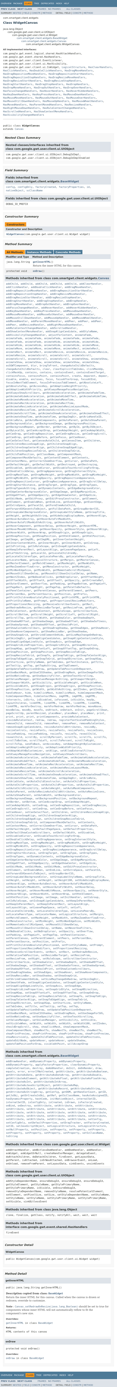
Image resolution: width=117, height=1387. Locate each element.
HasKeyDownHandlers (16, 94)
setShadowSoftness (66, 965)
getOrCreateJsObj (32, 1095)
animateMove (90, 345)
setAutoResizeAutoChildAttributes (51, 791)
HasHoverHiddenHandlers (82, 91)
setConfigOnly (15, 1122)
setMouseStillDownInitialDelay (27, 928)
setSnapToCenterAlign (20, 999)
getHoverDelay (43, 525)
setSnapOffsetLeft (37, 992)
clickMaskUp (95, 369)
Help (66, 3)
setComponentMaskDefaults (57, 822)
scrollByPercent (51, 737)
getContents (80, 457)
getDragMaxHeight (42, 474)
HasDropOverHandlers (77, 87)
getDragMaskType (17, 474)
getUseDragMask (64, 672)
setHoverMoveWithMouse (44, 890)
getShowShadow (77, 631)
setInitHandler (70, 897)
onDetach (66, 709)
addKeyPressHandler (47, 311)
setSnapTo (75, 996)
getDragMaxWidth (68, 474)
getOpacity (72, 580)
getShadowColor (60, 617)
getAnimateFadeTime (91, 392)
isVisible (77, 699)
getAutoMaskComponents (40, 420)
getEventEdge (72, 501)
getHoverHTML (88, 525)
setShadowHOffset (91, 962)
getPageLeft (98, 583)
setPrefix (58, 941)
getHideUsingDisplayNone (67, 515)
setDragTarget (47, 853)
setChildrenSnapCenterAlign (57, 815)
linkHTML (35, 703)
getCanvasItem (71, 440)
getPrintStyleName (18, 600)
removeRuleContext (91, 723)
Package (17, 3)
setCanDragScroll (17, 808)
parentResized (36, 713)
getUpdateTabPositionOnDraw (25, 668)
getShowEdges (79, 628)
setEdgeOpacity (38, 863)
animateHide (52, 341)
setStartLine (62, 1002)
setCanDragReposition (64, 805)
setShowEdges (42, 972)
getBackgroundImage (48, 423)
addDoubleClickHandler (46, 287)
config (10, 187)
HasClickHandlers (15, 70)
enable (23, 379)
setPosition (40, 941)
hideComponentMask (90, 692)
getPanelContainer (18, 590)
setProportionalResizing (70, 948)
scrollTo (70, 737)
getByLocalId (15, 430)
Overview (6, 3)
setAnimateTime (45, 778)
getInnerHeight (48, 542)
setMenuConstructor (19, 921)
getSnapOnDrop (88, 648)
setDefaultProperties (78, 829)
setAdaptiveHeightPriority (24, 747)
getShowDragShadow (55, 628)
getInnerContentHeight (68, 539)
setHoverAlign (15, 883)
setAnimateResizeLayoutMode (69, 767)
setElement (13, 870)
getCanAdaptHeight (65, 430)
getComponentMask (69, 454)
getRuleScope (62, 610)
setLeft (62, 907)
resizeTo (56, 733)
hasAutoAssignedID (94, 1095)
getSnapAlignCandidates (44, 638)
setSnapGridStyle (57, 989)
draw (98, 1068)
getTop (28, 665)
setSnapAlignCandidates (44, 982)
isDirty (29, 699)
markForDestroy (31, 706)
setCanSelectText (36, 812)
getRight (91, 607)
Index (59, 3)
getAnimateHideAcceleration (25, 396)
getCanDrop (13, 437)
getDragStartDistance (20, 484)
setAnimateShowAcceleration (57, 774)
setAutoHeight (50, 788)
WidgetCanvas (15, 234)
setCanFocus (84, 808)
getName (92, 573)
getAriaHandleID (90, 416)
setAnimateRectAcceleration (54, 764)
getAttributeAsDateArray (52, 1074)
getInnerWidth (71, 542)
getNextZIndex (15, 577)
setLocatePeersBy (82, 910)
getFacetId (35, 505)
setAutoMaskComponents (78, 788)
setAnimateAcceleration (22, 757)
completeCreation (17, 1068)
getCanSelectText (17, 440)
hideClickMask (43, 692)
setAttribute (42, 1105)
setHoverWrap (60, 893)
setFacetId (92, 870)
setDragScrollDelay (92, 849)
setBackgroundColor (67, 795)
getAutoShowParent (93, 420)
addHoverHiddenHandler (81, 307)
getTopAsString (45, 665)
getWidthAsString (59, 689)
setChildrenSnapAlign (20, 815)
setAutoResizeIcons (91, 791)
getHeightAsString (34, 515)
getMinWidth (42, 570)
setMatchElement (17, 917)
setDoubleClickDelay (20, 839)
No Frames (54, 9)
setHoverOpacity (74, 890)
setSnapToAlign (95, 996)
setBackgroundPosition (50, 798)
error (21, 1071)
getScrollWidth (37, 617)
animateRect (71, 348)
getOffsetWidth (16, 580)
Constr (36, 13)
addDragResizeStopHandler (63, 297)
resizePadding (15, 733)
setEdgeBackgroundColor (72, 856)
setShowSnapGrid (65, 975)
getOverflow (39, 583)
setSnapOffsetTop (64, 992)
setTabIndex (14, 1006)
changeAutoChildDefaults (77, 365)
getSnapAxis (54, 641)
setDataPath (89, 825)
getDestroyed (66, 464)
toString (12, 1136)
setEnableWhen (33, 870)
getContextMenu (16, 461)
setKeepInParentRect (80, 900)
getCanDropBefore (35, 437)
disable (11, 379)
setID (9, 1126)
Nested (17, 13)
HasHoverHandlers (51, 91)
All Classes (73, 9)
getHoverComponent (18, 525)
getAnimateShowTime (19, 416)
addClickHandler (17, 287)
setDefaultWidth (64, 832)
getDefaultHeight (17, 464)
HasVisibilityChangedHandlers (23, 114)
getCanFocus (58, 437)
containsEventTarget (90, 372)
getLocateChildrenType (21, 556)
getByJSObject (91, 426)
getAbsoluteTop (16, 386)
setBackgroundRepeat (83, 798)
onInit (79, 709)
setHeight (12, 880)
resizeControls (16, 730)
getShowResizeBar (53, 631)
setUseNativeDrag (17, 1016)
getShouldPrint (67, 624)
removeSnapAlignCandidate (23, 726)
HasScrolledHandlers (17, 111)
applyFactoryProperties (51, 1064)
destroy (37, 1068)
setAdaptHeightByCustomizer (82, 744)
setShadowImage (16, 965)
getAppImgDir (67, 416)
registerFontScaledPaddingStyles (81, 720)
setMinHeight (44, 921)
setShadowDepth (66, 962)
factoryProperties (71, 187)
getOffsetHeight (92, 577)
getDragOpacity (41, 478)
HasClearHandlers (100, 67)
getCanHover (77, 437)
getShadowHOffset (17, 621)
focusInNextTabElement (21, 382)
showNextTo (41, 1030)
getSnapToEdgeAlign (19, 658)
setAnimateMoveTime (19, 764)
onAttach (51, 709)
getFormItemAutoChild (60, 505)
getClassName (45, 454)
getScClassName (69, 1095)
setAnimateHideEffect (20, 761)
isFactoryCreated (89, 1102)
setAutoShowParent (18, 795)
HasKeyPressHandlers (46, 94)
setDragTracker (70, 1122)
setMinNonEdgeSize (68, 921)
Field (26, 13)
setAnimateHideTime (51, 761)
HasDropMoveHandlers (17, 87)
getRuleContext (16, 610)
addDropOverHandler (76, 304)
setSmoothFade (15, 982)
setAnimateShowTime (19, 778)
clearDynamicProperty (85, 1064)
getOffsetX (36, 580)
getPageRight (34, 587)
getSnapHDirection (84, 645)
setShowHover (63, 972)
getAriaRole (14, 420)
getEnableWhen (33, 501)
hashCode (41, 1098)
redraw (39, 720)
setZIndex (99, 1023)
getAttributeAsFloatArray (88, 1078)
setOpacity (66, 931)
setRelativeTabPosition (22, 955)
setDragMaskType (17, 842)
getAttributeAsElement (21, 1078)
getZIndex (80, 689)
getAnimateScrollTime (20, 413)
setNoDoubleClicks (18, 931)
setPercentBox (81, 938)
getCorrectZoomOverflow (45, 461)
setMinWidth (92, 921)
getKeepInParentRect (20, 549)
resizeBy (90, 726)
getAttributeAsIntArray (50, 1081)
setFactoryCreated (96, 1122)
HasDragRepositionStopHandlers (24, 77)
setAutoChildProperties (79, 781)
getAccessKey (38, 386)
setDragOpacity (41, 846)
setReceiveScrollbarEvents (24, 951)
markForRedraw (53, 706)
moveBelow (12, 709)
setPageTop (50, 934)
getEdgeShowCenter (63, 495)
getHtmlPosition (93, 536)
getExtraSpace (15, 505)
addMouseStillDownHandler (23, 317)
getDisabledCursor (37, 467)
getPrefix (80, 594)
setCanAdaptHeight (77, 801)
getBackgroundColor (19, 423)
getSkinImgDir (15, 638)
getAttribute (65, 1071)
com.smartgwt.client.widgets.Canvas (43, 41)
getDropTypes (88, 484)
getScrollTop (15, 617)
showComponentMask (75, 1026)
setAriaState (15, 781)
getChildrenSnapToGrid (63, 450)
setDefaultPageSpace (46, 829)
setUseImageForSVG (90, 1013)
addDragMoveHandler (78, 287)
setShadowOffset (40, 965)
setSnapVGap (42, 1002)
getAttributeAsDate (19, 1074)
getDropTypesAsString (20, 488)
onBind (10, 1105)
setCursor (71, 825)
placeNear (55, 713)
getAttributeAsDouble (86, 1074)
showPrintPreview (17, 1033)
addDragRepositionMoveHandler (26, 290)
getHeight (12, 515)
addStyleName (88, 331)
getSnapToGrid (44, 658)
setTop (61, 1006)
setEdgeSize (87, 863)
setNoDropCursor (45, 931)
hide (28, 692)
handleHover (14, 692)
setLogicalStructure (73, 914)
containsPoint (37, 375)
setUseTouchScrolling (78, 1016)
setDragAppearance (49, 839)
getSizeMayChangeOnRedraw (83, 634)
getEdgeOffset (15, 495)
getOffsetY (54, 580)
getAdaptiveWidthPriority (23, 389)
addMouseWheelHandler (86, 317)
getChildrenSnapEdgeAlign (64, 447)
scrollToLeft (38, 740)
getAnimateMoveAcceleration (25, 399)
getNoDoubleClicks (40, 577)
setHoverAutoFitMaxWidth (76, 883)
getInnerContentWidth (20, 542)
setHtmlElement (82, 893)
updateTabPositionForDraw (23, 1043)
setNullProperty (17, 1129)
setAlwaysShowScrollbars (70, 754)
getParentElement (70, 590)
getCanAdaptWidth (92, 430)
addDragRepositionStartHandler (71, 290)
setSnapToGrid (77, 999)
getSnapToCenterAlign (91, 655)
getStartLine (15, 662)
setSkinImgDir (88, 979)
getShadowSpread (17, 624)
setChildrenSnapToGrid (21, 822)
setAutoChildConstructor (43, 781)
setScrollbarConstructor (80, 958)
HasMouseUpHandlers (56, 101)
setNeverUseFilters (78, 928)
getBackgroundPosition (80, 423)
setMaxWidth (59, 917)
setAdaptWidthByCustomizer (24, 750)
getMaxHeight (66, 563)
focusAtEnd (88, 379)
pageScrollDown (97, 709)
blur (34, 365)
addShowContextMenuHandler (24, 331)
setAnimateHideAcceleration (90, 757)
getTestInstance (77, 662)
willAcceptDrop (78, 1043)
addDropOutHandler (47, 304)
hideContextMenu (45, 696)
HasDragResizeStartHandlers (22, 80)
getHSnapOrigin (58, 532)
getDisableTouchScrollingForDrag (75, 467)
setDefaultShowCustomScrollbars (28, 832)
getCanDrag (13, 433)
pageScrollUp (15, 713)
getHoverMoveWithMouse (21, 529)
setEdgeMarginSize (83, 859)
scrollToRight (84, 740)
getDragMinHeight (94, 474)
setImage (37, 897)
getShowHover (100, 628)
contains (31, 372)
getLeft (93, 549)
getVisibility (41, 682)
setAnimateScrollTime (20, 774)
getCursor (71, 461)
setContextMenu (16, 825)
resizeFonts (37, 730)
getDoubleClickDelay (20, 471)
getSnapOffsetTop (64, 648)
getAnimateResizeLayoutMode (69, 406)
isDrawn (70, 1102)
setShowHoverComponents (91, 972)
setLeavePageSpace (41, 907)
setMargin (96, 914)
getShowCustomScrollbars (23, 628)
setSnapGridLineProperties (24, 989)
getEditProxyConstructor (62, 498)
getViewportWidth (17, 682)
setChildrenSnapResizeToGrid (64, 818)
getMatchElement (43, 563)
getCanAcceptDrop (38, 430)
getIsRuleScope (38, 546)
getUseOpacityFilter (46, 675)
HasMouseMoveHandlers (17, 97)
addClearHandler (90, 283)
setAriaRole (87, 778)
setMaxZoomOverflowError (87, 917)
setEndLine (53, 870)
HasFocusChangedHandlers (20, 91)
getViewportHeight (83, 679)
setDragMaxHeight (42, 842)
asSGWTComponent (17, 365)
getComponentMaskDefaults (23, 457)
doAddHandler (54, 1068)
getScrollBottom (17, 614)
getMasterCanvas (87, 559)
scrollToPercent (61, 740)
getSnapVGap (93, 658)
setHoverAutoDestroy (42, 883)
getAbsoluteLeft (90, 382)
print (100, 713)
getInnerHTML (42, 261)
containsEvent (63, 372)
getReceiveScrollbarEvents (61, 604)
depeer (102, 375)
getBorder (43, 426)
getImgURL (27, 539)
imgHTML (64, 696)
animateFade (83, 335)
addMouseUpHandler (56, 317)
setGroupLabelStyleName (66, 876)
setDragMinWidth (17, 846)
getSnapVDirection (69, 658)
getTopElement (68, 665)
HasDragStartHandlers (17, 84)
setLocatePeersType (19, 914)
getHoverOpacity (51, 529)
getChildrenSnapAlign (61, 443)
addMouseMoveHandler (20, 314)
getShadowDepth (83, 617)
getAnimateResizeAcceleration (26, 406)
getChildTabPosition (20, 454)
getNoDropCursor (67, 577)
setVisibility (68, 1019)
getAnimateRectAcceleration (25, 403)
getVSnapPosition (89, 686)
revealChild (87, 733)
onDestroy (24, 1105)
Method (47, 13)
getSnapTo (43, 655)
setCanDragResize (94, 805)
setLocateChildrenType (52, 910)
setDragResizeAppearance (59, 849)
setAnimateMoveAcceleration (87, 761)
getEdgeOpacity (38, 495)
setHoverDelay (84, 887)
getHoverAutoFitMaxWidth (54, 519)
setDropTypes (88, 853)
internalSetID (85, 1098)
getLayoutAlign (47, 549)
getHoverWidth (15, 532)
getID (102, 1091)
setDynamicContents (40, 856)
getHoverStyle (74, 529)
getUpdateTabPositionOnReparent (69, 668)
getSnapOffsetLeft (37, 648)
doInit (70, 1068)
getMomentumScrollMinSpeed (71, 570)
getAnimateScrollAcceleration (58, 409)
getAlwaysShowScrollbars (23, 392)
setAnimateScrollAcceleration (58, 771)
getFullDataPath (59, 508)
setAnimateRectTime (89, 764)
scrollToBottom (16, 740)
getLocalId (38, 553)
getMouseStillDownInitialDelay (62, 573)
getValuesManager (17, 679)
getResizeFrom (72, 607)
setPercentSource (17, 941)
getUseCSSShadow (40, 672)
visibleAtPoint (54, 1043)
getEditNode (14, 498)
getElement (89, 498)
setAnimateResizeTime (20, 771)
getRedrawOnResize (18, 607)
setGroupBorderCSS (60, 873)
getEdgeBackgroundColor (84, 488)
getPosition (62, 594)
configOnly (25, 187)
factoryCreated (45, 187)
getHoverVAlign (97, 529)
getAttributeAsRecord (53, 1088)
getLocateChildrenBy (62, 553)
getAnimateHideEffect (61, 396)
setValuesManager (17, 1019)
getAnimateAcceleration (59, 392)
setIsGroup (91, 897)
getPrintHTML (70, 597)
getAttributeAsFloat (54, 1078)
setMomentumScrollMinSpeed (24, 924)
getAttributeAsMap (65, 1085)
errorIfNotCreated (40, 1071)
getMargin (66, 559)
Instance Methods (39, 252)
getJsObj (12, 1095)
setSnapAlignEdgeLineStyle (24, 985)
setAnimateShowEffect (94, 774)
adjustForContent (60, 335)
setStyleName (82, 1002)
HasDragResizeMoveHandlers (67, 77)
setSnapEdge (73, 985)
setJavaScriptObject (30, 1126)
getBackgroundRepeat (20, 426)
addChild (12, 283)
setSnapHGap (14, 992)
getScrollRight (88, 614)
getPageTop (53, 587)
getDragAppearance (49, 471)
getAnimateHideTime (92, 396)
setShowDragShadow (18, 972)
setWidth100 (81, 1023)
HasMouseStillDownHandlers (21, 101)
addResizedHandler (31, 324)
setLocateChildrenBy (20, 910)
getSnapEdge (73, 641)
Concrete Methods (68, 252)
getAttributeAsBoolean (91, 1071)
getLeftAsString (17, 553)
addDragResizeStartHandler (24, 297)
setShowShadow (41, 975)
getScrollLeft (65, 614)
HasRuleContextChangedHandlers (64, 108)
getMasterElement (17, 563)
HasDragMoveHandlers (79, 70)
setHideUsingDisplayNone (92, 880)
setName (56, 928)
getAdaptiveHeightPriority (68, 386)
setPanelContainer (72, 934)
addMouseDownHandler (77, 311)
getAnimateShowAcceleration (57, 413)
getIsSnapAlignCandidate (68, 546)
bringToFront (48, 365)
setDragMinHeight (94, 842)
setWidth (35, 1023)
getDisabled (14, 467)
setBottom (28, 801)
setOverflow (84, 931)
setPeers (63, 938)
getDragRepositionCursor (23, 481)
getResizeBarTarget (47, 607)
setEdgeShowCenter (63, 863)
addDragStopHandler (50, 300)
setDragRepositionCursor (23, 849)
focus (49, 379)
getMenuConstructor (56, 566)
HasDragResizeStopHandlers (62, 80)
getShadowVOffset (42, 624)
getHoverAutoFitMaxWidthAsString (28, 522)
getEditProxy (34, 498)
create (76, 375)
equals (10, 1071)
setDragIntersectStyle (80, 839)
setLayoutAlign (78, 904)
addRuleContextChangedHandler (26, 328)
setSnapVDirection (18, 1002)
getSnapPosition (17, 651)
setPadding (13, 934)
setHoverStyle (97, 890)
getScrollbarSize (85, 610)
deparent (90, 375)
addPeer (70, 321)
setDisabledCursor (18, 835)
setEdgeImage (59, 859)
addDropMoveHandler (19, 304)
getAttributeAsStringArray (24, 1091)
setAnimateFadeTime (54, 757)
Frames (42, 9)
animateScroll (37, 355)
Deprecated (47, 3)
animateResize (53, 352)
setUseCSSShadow (40, 1013)
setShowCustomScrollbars (73, 968)
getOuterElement (17, 583)
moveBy (26, 709)
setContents (86, 822)
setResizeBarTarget (54, 955)
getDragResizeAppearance (59, 481)
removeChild (14, 723)
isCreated (55, 1102)
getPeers (91, 590)
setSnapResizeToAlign (20, 996)
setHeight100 (63, 880)
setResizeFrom (80, 955)
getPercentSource (39, 594)
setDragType (68, 853)
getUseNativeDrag (17, 675)
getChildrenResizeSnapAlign (25, 443)
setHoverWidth (38, 893)
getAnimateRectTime (60, 403)
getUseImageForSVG (90, 672)
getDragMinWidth (17, 478)
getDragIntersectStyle (80, 471)
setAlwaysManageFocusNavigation (28, 754)
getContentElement (56, 457)
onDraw (37, 271)
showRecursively (17, 1037)
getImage (12, 539)
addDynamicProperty (42, 1061)
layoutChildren (16, 703)
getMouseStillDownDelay (22, 573)
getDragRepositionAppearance (74, 478)
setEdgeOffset (15, 863)
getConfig (52, 1091)
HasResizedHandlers (78, 104)
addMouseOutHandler (50, 314)
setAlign (51, 750)
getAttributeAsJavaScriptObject (28, 1085)
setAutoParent (15, 791)
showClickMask (50, 1026)
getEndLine (53, 501)
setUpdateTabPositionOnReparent (69, 1009)
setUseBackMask (16, 1013)
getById (74, 426)
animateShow (80, 358)
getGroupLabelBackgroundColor (26, 512)
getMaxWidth (86, 563)
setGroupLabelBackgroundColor (26, 876)
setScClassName (92, 1132)
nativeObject (15, 190)
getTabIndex (55, 662)
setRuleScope (51, 958)
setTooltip (47, 1006)
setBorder (12, 801)
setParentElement (42, 938)
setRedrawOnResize (84, 951)
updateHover (37, 1040)
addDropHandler (76, 300)
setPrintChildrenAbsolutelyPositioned (32, 945)
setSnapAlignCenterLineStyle (83, 982)
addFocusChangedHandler (22, 307)
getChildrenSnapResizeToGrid (26, 450)
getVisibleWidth (17, 686)
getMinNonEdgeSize (18, 570)
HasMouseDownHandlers (78, 94)
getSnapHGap (14, 648)
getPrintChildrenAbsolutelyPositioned (32, 597)
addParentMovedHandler (46, 321)
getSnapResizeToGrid (20, 655)
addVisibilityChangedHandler (26, 335)
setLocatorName (45, 914)
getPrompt (40, 600)
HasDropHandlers (77, 84)
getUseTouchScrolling (78, 675)
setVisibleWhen (16, 1023)
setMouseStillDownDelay (62, 924)
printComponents (48, 716)
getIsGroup (91, 542)
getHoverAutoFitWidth (69, 522)
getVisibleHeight (66, 682)
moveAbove (94, 706)
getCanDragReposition (38, 433)
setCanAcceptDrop (50, 801)
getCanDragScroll (94, 433)
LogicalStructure (73, 67)
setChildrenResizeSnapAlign (90, 812)
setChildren (59, 812)
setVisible (88, 1019)
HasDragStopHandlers (49, 84)
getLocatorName (16, 559)
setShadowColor (42, 962)
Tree (36, 3)
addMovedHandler (17, 321)
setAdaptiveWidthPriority (63, 747)
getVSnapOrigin (41, 686)
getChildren (92, 440)
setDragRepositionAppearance (74, 846)
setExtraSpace (72, 870)
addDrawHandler (16, 1061)
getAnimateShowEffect (94, 413)
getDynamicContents (51, 488)
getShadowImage (42, 621)
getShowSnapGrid (17, 634)
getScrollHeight (42, 614)
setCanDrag (39, 805)
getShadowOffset (67, 621)
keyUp (90, 699)
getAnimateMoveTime (60, 399)
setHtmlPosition (17, 897)
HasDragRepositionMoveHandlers (24, 73)
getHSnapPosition (17, 536)
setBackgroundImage (19, 798)
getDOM (66, 1091)
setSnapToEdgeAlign (51, 999)
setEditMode (14, 866)
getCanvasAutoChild (45, 440)
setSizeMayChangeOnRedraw (58, 979)
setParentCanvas (17, 938)
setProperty (58, 1129)
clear (46, 369)
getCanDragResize (67, 433)
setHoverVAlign (16, 893)
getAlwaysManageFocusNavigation (66, 389)
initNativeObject (61, 1098)
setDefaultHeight (17, 829)
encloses (37, 379)
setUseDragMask (64, 1013)
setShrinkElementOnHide (22, 979)
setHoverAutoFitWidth (57, 887)
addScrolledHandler (63, 328)
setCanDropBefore (61, 808)
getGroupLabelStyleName (66, 512)
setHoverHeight (16, 890)
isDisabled (44, 699)
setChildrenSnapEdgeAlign (23, 818)
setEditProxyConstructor (80, 866)
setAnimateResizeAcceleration (26, 767)
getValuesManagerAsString (49, 679)
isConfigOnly (37, 1102)
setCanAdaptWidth (17, 805)
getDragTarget (47, 484)
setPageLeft (32, 934)
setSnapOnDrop (88, 992)
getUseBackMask (16, 672)
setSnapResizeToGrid (52, 996)
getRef (51, 1095)
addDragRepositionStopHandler (26, 294)
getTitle (97, 662)
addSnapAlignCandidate (61, 331)
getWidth (38, 689)
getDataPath (89, 461)
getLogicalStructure (43, 559)
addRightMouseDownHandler (64, 324)
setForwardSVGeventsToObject (26, 873)
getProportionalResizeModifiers (72, 600)
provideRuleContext (75, 716)
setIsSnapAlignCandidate (46, 900)
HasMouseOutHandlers (49, 97)
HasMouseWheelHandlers (87, 101)
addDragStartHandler (20, 300)
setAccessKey (51, 744)
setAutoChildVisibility (22, 788)
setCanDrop (39, 808)
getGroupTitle (94, 512)
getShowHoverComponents (22, 631)
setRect (51, 951)
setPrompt (96, 945)
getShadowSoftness (93, 621)
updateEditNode (16, 1040)
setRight (34, 958)
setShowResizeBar (17, 975)
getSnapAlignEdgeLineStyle (24, 641)
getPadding (57, 583)
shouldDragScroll (17, 1026)
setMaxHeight (40, 917)
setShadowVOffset (17, 968)
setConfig (94, 1119)
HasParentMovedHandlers (45, 104)
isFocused (61, 699)
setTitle (31, 1006)
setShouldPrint (42, 968)
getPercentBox (15, 594)
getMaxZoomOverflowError (23, 566)
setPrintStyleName (74, 945)
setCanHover (14, 812)
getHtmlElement (69, 536)
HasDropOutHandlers (47, 87)
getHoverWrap (37, 532)
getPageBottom (77, 583)
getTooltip (13, 665)
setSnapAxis (54, 985)
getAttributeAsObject (20, 1088)
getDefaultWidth (43, 464)
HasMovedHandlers (15, 104)
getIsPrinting (15, 546)
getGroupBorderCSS (85, 508)
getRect (87, 604)
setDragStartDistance (20, 853)
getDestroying (87, 464)
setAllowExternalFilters (77, 750)
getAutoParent (68, 420)
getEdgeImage (59, 491)
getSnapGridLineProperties (24, 645)
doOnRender (85, 1068)
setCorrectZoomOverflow (45, 825)
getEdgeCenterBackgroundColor (26, 491)
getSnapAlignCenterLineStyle (83, 638)
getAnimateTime (45, 416)
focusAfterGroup (67, 379)
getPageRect (14, 587)
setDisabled (86, 832)
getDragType (68, 484)
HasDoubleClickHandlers (45, 70)
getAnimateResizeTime (20, 409)
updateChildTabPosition (47, 1037)
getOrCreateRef (92, 580)
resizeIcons (95, 730)
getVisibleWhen (91, 682)
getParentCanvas (45, 590)
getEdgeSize (87, 495)
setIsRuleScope (16, 900)
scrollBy (31, 737)
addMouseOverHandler (80, 314)
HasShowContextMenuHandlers (53, 111)
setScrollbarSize (17, 962)
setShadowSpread (93, 965)
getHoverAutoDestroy (20, 519)
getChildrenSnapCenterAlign (25, 447)
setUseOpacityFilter (46, 1016)
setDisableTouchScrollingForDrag (56, 835)
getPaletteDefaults (76, 587)
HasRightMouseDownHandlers (21, 108)
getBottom (59, 426)
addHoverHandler (52, 307)
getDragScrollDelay (92, 481)
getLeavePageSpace (72, 549)
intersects (13, 699)
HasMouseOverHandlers (81, 97)
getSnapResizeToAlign (70, 651)
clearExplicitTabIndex (68, 369)
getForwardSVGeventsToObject (26, 508)
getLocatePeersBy (51, 556)
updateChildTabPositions (83, 1037)
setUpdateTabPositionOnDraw (25, 1009)
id (88, 187)
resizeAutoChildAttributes (62, 726)
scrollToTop (14, 744)
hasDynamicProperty (19, 1098)
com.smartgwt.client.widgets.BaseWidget (42, 38)
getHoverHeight (66, 525)
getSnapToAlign (63, 655)
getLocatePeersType (79, 556)
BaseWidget (69, 181)
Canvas (19, 129)
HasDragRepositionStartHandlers (71, 73)
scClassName (35, 190)
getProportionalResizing (23, 604)
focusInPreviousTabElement (58, 382)
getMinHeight (81, 566)
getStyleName (35, 662)
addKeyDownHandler (18, 311)
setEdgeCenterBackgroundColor (26, 859)
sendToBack (32, 744)
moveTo (38, 709)
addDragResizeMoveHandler (67, 294)
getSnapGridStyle (57, 645)
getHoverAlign (96, 515)
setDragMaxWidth (68, 842)
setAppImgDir (67, 778)
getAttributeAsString (85, 1088)
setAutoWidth (42, 795)
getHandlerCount (84, 1091)
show (35, 1026)
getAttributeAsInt (18, 1081)
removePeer (51, 723)
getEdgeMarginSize (83, 491)
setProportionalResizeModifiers (28, 948)
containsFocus (15, 375)
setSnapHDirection (84, 989)
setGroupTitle (94, 876)
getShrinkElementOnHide (47, 634)
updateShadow (76, 1040)
